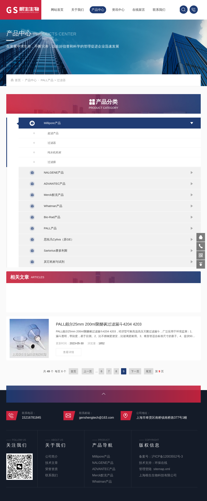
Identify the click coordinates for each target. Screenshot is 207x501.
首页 (22, 80)
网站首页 (57, 9)
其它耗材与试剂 (54, 261)
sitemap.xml (161, 469)
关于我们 (77, 9)
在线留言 (138, 9)
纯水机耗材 (54, 152)
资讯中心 (118, 9)
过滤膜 (52, 162)
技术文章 (51, 462)
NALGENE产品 (54, 172)
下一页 (135, 371)
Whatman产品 (53, 206)
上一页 (88, 371)
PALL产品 (51, 80)
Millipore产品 (52, 123)
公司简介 (51, 456)
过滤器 (52, 142)
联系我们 (159, 9)
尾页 (148, 371)
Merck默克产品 (54, 194)
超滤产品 (53, 133)
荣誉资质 (51, 469)
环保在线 (161, 462)
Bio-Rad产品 (52, 217)
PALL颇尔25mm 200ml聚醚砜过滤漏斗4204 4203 (99, 324)
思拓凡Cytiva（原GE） (59, 239)
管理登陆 (145, 469)
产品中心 (98, 9)
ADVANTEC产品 (55, 183)
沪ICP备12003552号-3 (167, 456)
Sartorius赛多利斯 (55, 250)
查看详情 (68, 352)
